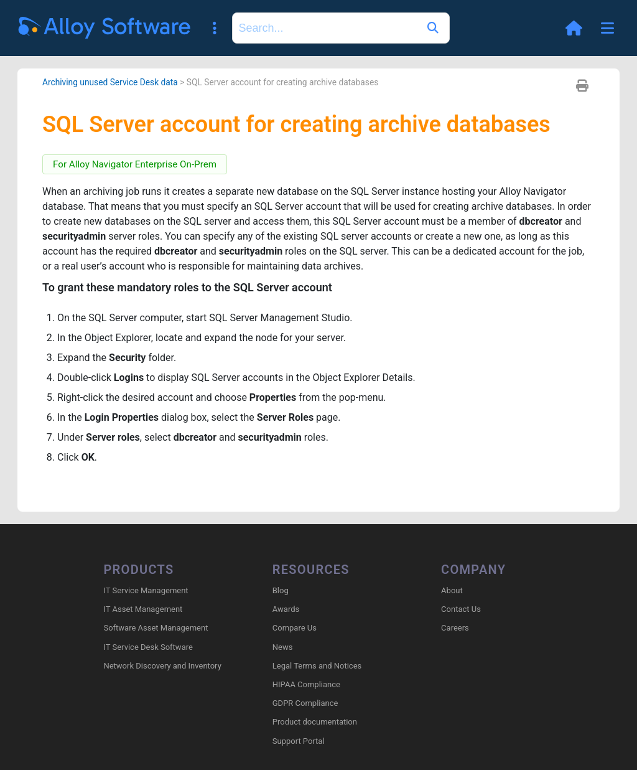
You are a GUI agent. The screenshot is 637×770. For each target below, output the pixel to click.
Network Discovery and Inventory (162, 665)
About (452, 590)
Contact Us (461, 609)
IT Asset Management (142, 609)
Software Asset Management (155, 627)
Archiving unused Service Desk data (110, 82)
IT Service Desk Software (147, 647)
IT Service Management (145, 590)
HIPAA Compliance (306, 684)
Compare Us (294, 627)
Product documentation (314, 721)
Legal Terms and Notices (316, 665)
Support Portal (298, 741)
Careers (455, 627)
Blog (280, 590)
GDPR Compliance (305, 703)
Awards (285, 609)
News (282, 647)
